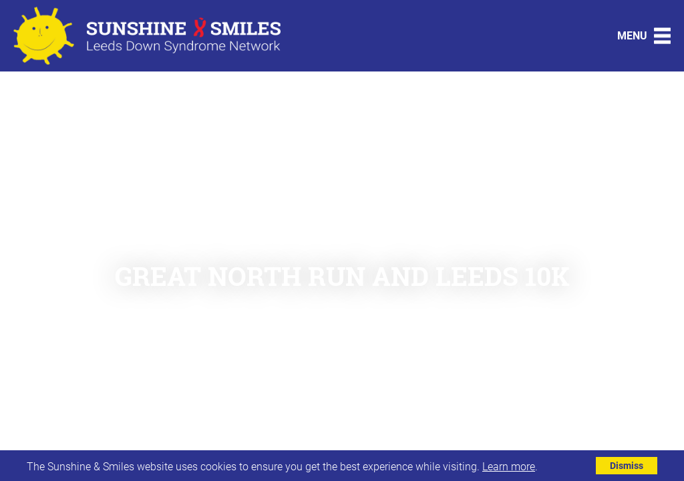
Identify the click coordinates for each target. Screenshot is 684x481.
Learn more (508, 466)
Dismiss (626, 465)
